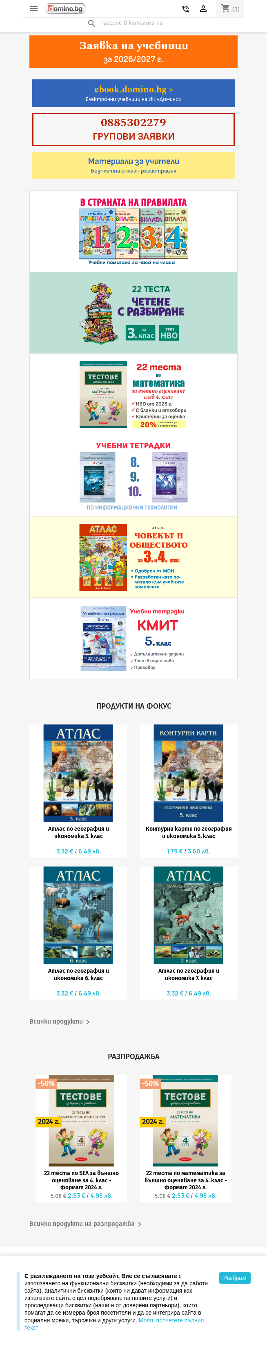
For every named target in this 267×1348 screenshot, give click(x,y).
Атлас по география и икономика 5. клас (78, 832)
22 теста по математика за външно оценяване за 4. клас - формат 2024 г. (186, 1180)
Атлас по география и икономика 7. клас (188, 974)
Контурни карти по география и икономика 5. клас (189, 832)
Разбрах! (235, 1278)
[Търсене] (133, 23)
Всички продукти (61, 1022)
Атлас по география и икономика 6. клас (78, 974)
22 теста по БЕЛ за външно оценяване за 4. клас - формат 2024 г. (81, 1180)
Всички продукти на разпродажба (87, 1224)
